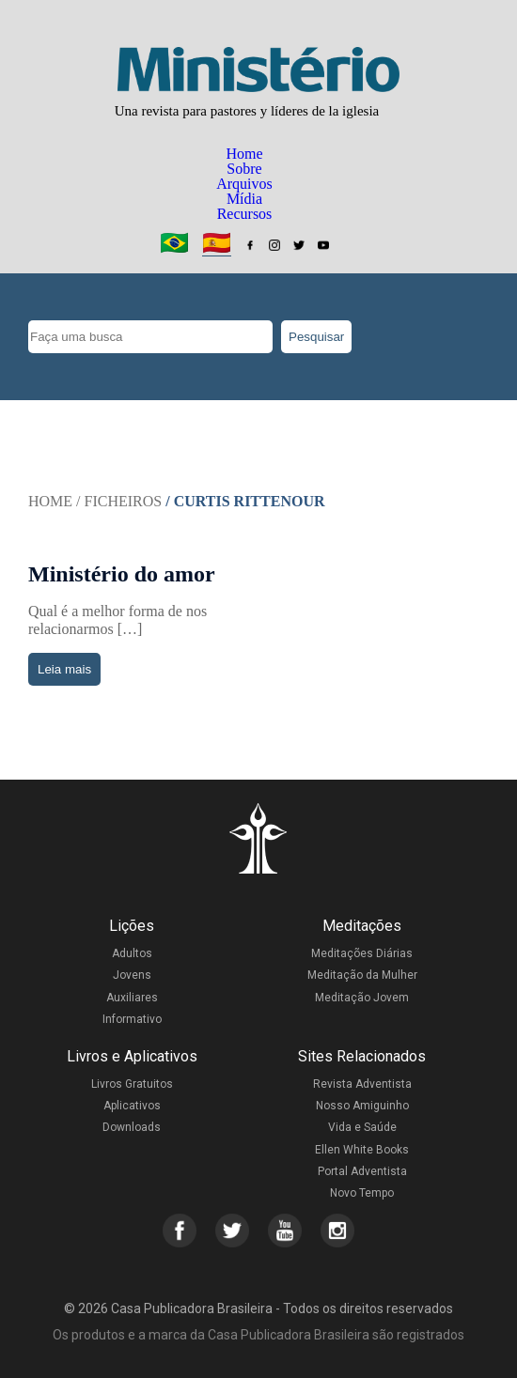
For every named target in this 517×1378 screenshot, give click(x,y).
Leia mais (64, 669)
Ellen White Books (362, 1149)
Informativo (132, 1019)
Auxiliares (132, 997)
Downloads (131, 1127)
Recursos (245, 214)
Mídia (244, 199)
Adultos (132, 953)
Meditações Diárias (362, 953)
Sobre (244, 169)
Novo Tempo (362, 1193)
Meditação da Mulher (362, 975)
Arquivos (244, 184)
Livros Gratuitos (132, 1084)
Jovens (132, 975)
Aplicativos (132, 1105)
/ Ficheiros (119, 501)
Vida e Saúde (362, 1127)
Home (244, 154)
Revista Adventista (362, 1084)
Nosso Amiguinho (362, 1105)
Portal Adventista (362, 1171)
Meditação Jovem (362, 997)
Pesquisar (316, 337)
